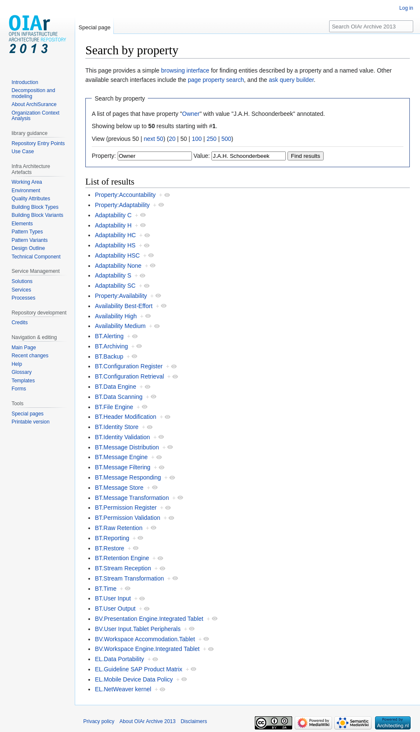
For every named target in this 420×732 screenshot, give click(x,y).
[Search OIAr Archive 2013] (371, 26)
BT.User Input (113, 598)
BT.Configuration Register (129, 366)
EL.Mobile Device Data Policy (134, 679)
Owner (191, 113)
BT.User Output (115, 608)
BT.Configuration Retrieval (129, 376)
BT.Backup (109, 356)
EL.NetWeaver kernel (123, 689)
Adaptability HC (115, 235)
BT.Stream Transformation (129, 578)
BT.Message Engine (121, 457)
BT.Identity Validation (122, 437)
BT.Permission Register (126, 507)
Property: (104, 155)
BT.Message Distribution (127, 447)
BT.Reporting (112, 538)
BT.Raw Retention (118, 527)
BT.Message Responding (128, 477)
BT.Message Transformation (132, 497)
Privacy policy (98, 721)
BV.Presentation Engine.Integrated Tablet (149, 618)
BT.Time (105, 588)
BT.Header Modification (125, 416)
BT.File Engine (114, 407)
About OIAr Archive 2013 (147, 721)
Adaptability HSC (117, 255)
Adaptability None (118, 265)
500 (226, 138)
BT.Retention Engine (122, 558)
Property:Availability (121, 295)
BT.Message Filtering (122, 467)
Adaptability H (113, 225)
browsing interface (185, 70)
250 (211, 138)
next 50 (153, 138)
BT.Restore (109, 548)
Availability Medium (120, 326)
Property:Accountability (125, 194)
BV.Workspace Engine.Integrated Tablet (147, 648)
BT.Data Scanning (118, 396)
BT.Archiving (111, 346)
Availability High (116, 316)
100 (197, 138)
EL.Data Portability (119, 659)
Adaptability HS (115, 245)
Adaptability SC (115, 285)
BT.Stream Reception (123, 568)
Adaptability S (113, 275)
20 (172, 138)
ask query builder (291, 79)
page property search (216, 79)
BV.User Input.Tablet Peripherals (137, 628)
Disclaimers (193, 721)
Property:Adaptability (122, 205)
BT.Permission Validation (127, 517)
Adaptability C (113, 215)
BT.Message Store (119, 487)
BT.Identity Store (116, 426)
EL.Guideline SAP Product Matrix (138, 669)
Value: (202, 155)
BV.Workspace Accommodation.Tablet (145, 639)
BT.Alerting (109, 336)
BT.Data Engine (115, 386)
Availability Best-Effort (123, 306)
